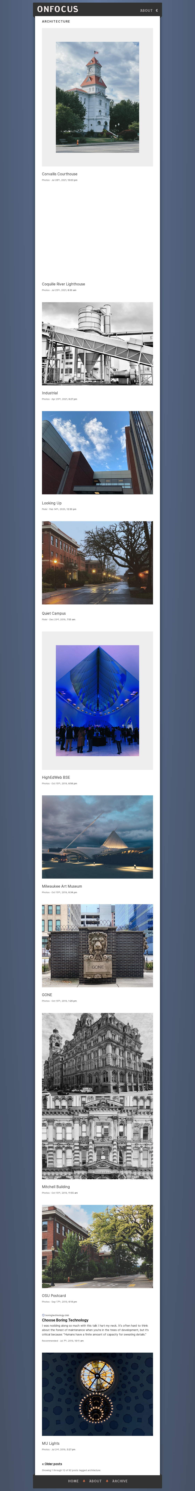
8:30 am (72, 290)
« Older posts (52, 1464)
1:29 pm (72, 1001)
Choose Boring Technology (65, 1320)
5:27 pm (71, 1449)
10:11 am (79, 1340)
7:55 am (71, 619)
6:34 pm (72, 892)
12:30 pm (71, 509)
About (146, 10)
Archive (120, 1481)
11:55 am (73, 1193)
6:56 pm (72, 783)
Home (73, 1481)
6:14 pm (73, 1301)
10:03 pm (72, 180)
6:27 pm (73, 399)
